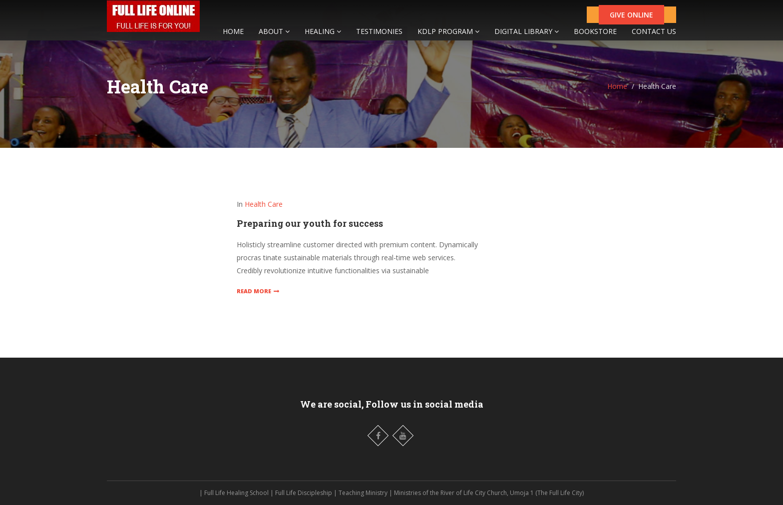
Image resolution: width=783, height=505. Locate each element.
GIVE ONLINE (631, 19)
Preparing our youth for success (310, 223)
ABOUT (274, 36)
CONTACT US (654, 36)
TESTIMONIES (379, 36)
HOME (233, 36)
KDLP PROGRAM (448, 36)
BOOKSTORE (595, 36)
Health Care (264, 204)
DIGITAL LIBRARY (526, 36)
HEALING (323, 36)
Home (617, 86)
